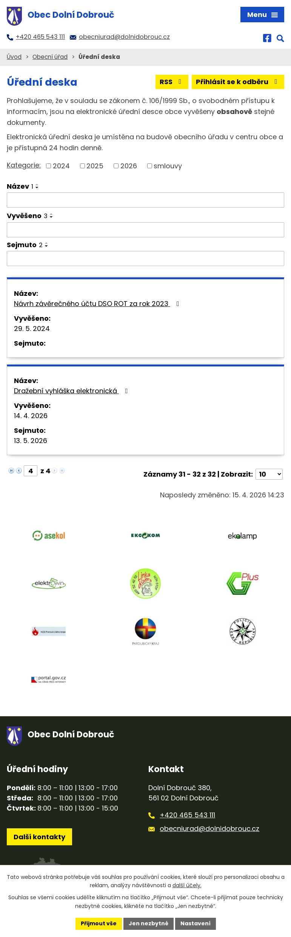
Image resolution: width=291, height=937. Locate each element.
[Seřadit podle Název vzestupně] (37, 184)
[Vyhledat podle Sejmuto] (145, 258)
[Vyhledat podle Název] (145, 200)
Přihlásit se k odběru (238, 81)
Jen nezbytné (148, 923)
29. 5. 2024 (32, 328)
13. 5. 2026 (30, 440)
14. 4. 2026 (31, 415)
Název (20, 186)
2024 (61, 166)
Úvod (14, 57)
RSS (172, 81)
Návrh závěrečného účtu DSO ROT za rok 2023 (98, 303)
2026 (128, 166)
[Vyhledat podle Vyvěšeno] (145, 229)
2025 (94, 166)
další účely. (187, 885)
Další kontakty (39, 837)
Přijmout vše (99, 923)
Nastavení (195, 923)
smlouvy (168, 166)
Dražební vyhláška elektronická (72, 390)
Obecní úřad (50, 57)
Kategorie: (24, 165)
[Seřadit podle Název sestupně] (37, 187)
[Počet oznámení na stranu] (269, 474)
